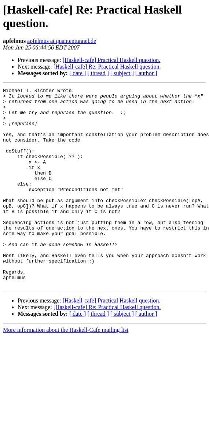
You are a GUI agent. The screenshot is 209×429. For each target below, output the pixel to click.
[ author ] (146, 73)
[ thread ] (98, 73)
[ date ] (77, 73)
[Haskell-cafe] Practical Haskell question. (112, 60)
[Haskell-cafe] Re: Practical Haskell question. (107, 66)
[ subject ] (122, 73)
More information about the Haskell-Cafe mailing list (65, 369)
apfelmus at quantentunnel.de (61, 41)
